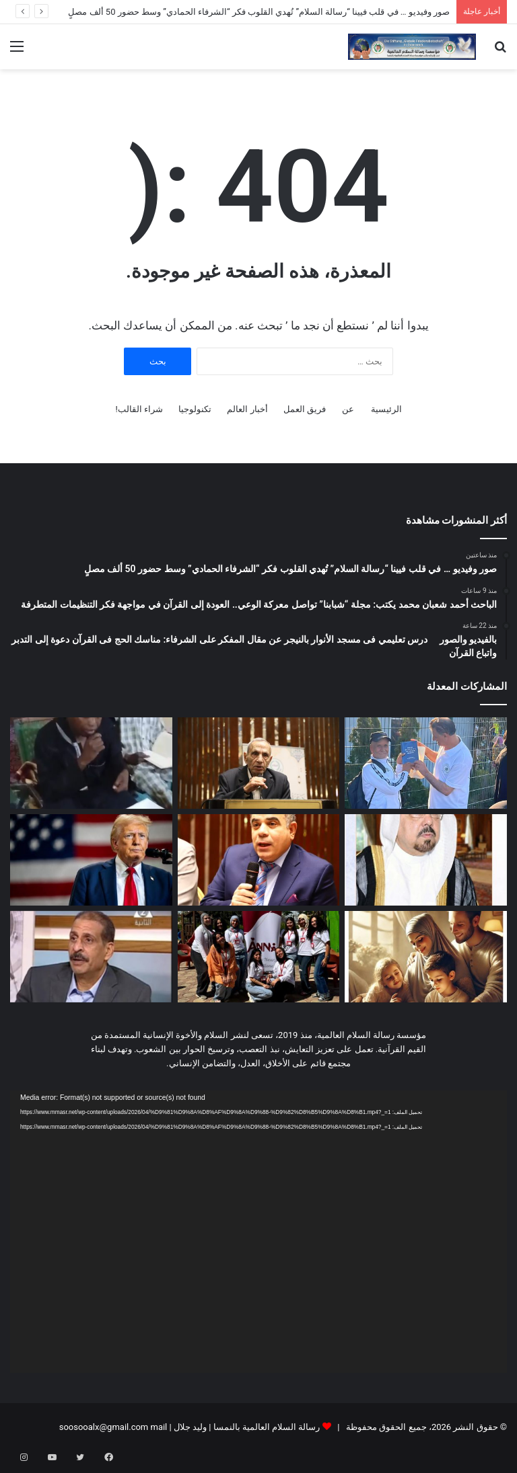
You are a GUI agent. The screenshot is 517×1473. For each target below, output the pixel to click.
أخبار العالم (247, 409)
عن (348, 409)
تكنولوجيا (194, 409)
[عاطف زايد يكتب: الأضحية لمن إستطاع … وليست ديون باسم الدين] (91, 956)
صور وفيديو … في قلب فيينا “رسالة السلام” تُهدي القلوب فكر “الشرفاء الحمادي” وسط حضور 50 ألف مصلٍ (259, 12)
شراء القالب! (139, 409)
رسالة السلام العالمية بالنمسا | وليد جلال (246, 1427)
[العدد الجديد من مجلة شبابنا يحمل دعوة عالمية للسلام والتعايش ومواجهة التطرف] (426, 860)
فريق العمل (304, 409)
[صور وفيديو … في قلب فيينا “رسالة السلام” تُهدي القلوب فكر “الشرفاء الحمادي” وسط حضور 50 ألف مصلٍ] (426, 763)
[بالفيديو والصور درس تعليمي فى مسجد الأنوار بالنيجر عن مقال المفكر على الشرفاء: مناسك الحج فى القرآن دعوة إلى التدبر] (91, 763)
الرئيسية (386, 409)
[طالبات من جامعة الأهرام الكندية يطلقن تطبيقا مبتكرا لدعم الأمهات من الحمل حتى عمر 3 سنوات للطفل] (259, 956)
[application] (258, 1232)
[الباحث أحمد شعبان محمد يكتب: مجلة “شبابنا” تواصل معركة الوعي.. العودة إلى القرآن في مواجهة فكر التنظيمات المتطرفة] (259, 763)
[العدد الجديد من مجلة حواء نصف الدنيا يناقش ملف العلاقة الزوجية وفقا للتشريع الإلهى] (426, 956)
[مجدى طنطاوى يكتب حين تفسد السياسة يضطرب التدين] (259, 860)
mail (158, 1427)
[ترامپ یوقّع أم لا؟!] (91, 860)
